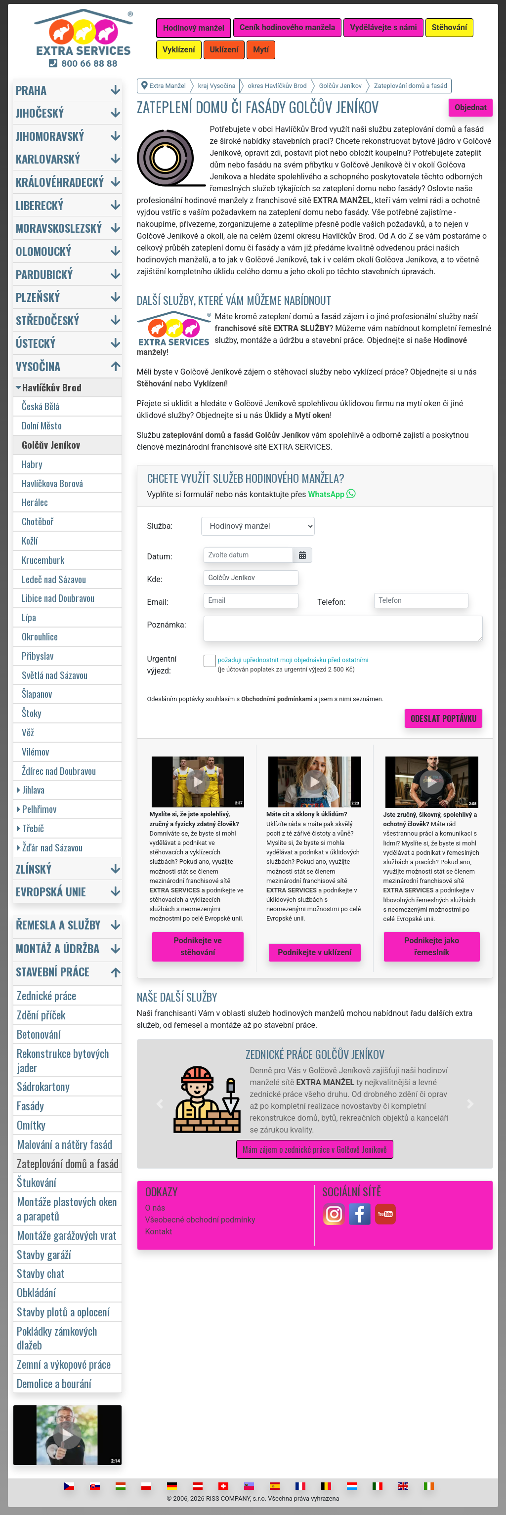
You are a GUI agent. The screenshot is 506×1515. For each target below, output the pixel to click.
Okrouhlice (40, 636)
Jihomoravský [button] (50, 135)
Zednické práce (46, 995)
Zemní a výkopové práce (64, 1363)
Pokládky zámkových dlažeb (57, 1337)
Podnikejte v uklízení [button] (314, 952)
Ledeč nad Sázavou (54, 579)
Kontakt (158, 1231)
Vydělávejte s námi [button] (383, 27)
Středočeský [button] (47, 320)
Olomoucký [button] (43, 251)
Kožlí (30, 540)
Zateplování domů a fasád (68, 1163)
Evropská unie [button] (51, 891)
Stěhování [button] (449, 27)
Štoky (32, 713)
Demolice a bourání (54, 1383)
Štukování (36, 1182)
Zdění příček (41, 1014)
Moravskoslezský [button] (59, 227)
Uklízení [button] (224, 49)
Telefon (330, 602)
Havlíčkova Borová (52, 483)
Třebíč (30, 828)
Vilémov (35, 751)
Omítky (31, 1124)
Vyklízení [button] (179, 49)
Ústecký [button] (35, 343)
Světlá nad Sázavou (54, 675)
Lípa (29, 617)
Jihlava (30, 789)
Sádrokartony (43, 1086)
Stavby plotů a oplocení (63, 1311)
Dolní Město (42, 425)
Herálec (35, 502)
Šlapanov (37, 693)
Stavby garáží (44, 1254)
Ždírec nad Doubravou (59, 770)
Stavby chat (41, 1272)
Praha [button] (31, 90)
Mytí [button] (261, 49)
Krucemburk (43, 559)
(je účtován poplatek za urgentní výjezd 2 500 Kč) (286, 669)
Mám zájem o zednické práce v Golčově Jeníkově (315, 1149)
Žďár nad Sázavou (50, 847)
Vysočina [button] (38, 366)
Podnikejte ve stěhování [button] (198, 946)
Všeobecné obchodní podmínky (200, 1219)
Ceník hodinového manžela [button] (288, 27)
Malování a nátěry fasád (64, 1144)
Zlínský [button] (33, 868)
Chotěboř (37, 521)
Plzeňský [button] (38, 297)
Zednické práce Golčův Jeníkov (315, 1054)
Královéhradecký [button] (60, 181)
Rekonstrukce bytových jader (63, 1060)
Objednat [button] (471, 107)
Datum (158, 556)
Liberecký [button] (39, 205)
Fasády (30, 1105)
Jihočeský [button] (40, 112)
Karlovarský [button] (48, 158)
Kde (154, 579)
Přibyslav (37, 655)
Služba (159, 526)
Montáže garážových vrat (67, 1234)
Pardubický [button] (44, 274)
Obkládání (36, 1292)
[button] (159, 1104)
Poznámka (165, 625)
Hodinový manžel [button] (193, 28)
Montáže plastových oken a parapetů (67, 1208)
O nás (155, 1208)
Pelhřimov (36, 808)
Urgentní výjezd (162, 664)
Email (157, 602)
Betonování (39, 1033)
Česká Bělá (40, 406)
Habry (32, 464)
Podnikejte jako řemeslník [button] (431, 946)
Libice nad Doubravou (58, 597)
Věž (28, 732)
